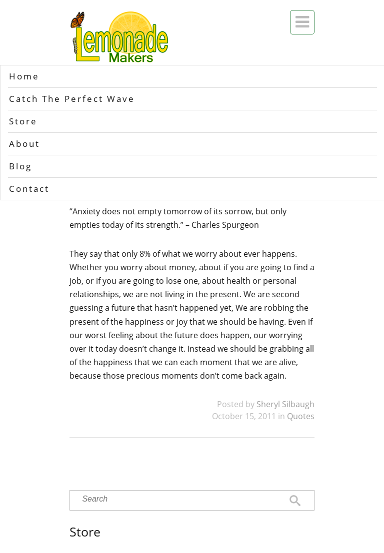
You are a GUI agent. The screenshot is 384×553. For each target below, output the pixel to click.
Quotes (300, 416)
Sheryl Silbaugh (285, 404)
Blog (20, 166)
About (24, 143)
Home (24, 76)
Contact (29, 188)
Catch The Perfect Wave (72, 98)
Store (23, 121)
